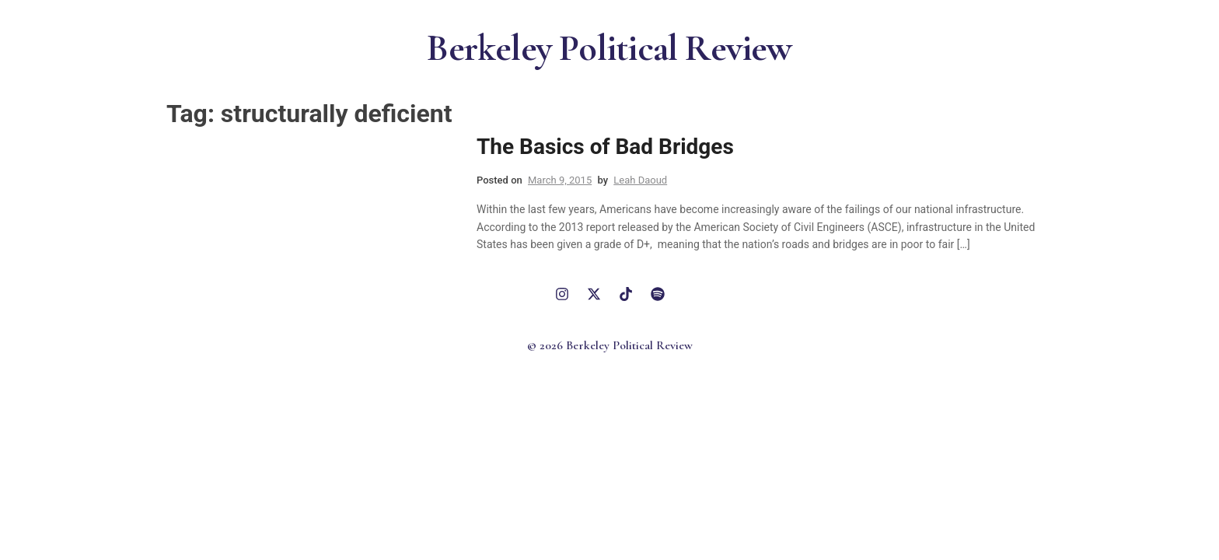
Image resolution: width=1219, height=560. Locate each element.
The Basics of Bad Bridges (605, 146)
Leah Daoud (640, 180)
